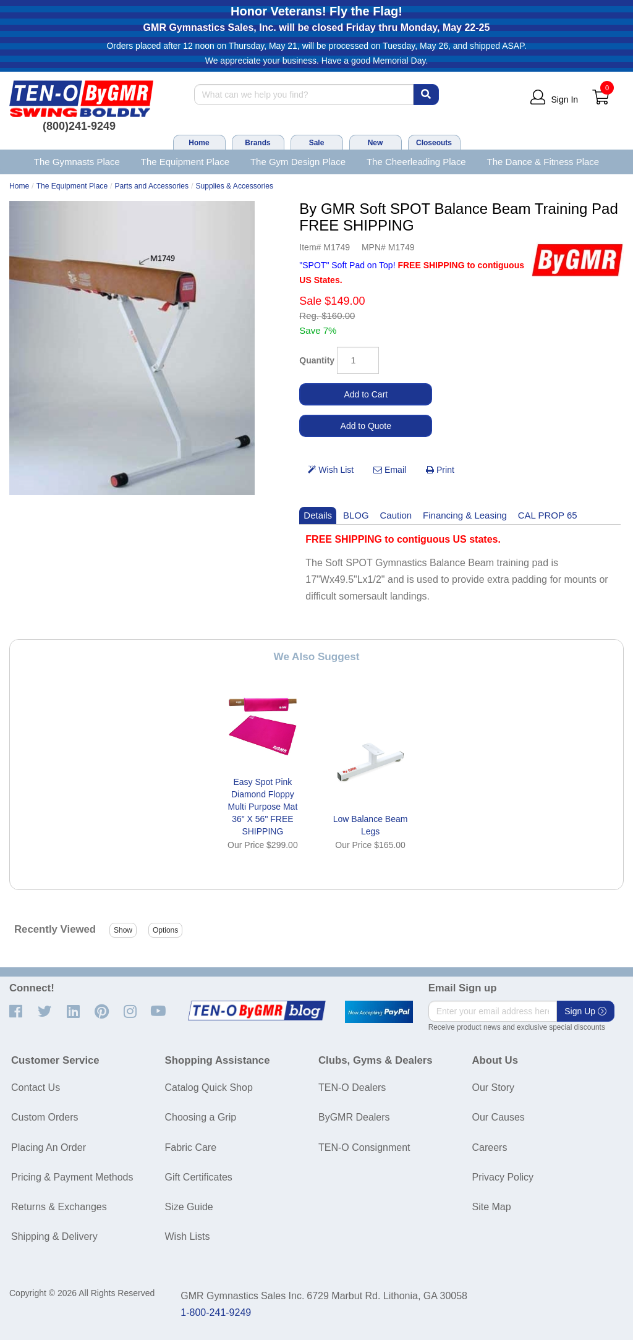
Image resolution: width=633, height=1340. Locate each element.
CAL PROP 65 (547, 515)
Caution (396, 515)
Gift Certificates (198, 1177)
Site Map (491, 1207)
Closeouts (434, 142)
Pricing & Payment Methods (72, 1177)
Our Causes (498, 1117)
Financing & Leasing (465, 515)
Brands (257, 142)
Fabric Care (191, 1147)
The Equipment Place (185, 161)
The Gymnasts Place (77, 161)
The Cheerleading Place (416, 161)
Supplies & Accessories (234, 186)
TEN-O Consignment (364, 1147)
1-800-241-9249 (216, 1312)
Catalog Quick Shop (209, 1087)
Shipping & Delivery (54, 1236)
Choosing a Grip (201, 1117)
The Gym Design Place (298, 161)
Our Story (493, 1087)
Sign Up (585, 1011)
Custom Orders (44, 1117)
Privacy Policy (503, 1177)
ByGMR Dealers (354, 1117)
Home (199, 142)
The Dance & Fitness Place (543, 161)
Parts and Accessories (152, 186)
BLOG (356, 515)
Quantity (316, 360)
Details (318, 515)
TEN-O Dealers (352, 1087)
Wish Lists (187, 1236)
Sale (317, 142)
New (375, 142)
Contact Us (35, 1087)
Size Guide (189, 1207)
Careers (490, 1147)
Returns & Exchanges (59, 1207)
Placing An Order (48, 1147)
